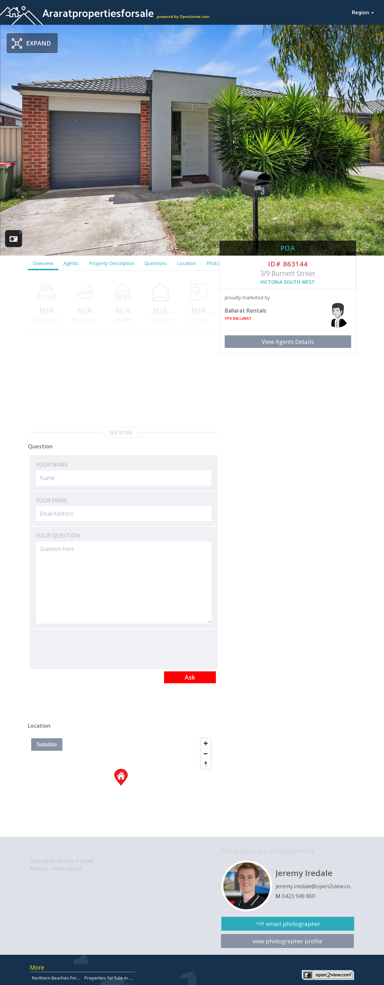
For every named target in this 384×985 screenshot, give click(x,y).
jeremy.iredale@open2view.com (315, 886)
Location (186, 263)
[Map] (121, 786)
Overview (43, 263)
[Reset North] (206, 764)
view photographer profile (287, 941)
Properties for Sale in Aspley (113, 978)
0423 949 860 (298, 896)
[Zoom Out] (206, 753)
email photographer (293, 924)
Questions (155, 263)
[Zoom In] (206, 743)
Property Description (111, 263)
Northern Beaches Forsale (58, 978)
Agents (71, 263)
